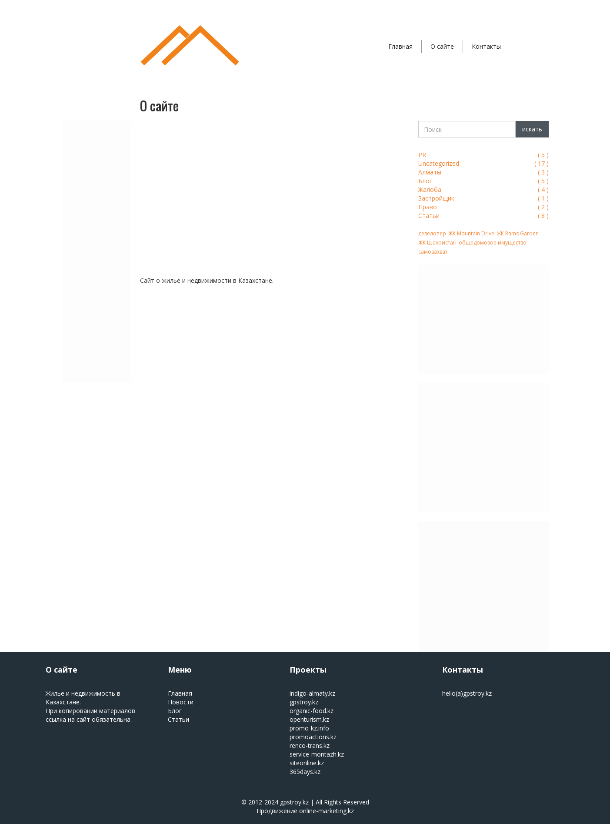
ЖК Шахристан (437, 242)
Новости (180, 702)
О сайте (442, 46)
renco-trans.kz (310, 745)
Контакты (486, 46)
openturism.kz (309, 719)
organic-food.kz (311, 711)
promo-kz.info (309, 728)
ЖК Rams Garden (518, 233)
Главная (400, 46)
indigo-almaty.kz (312, 693)
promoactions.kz (313, 737)
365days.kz (305, 771)
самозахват (432, 251)
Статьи (178, 719)
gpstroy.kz (304, 702)
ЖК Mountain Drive (471, 233)
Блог (175, 711)
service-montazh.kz (317, 754)
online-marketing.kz (326, 811)
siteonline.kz (307, 763)
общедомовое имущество (493, 242)
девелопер (432, 233)
